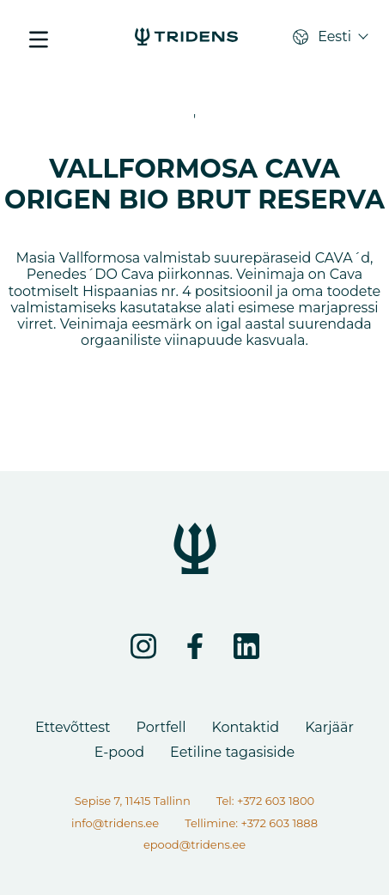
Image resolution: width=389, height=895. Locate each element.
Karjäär (329, 727)
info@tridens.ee (115, 823)
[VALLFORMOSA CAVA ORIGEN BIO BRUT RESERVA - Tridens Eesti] (186, 38)
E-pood (119, 752)
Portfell (160, 727)
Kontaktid (245, 727)
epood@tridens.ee (194, 844)
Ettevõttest (72, 727)
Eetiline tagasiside (232, 752)
